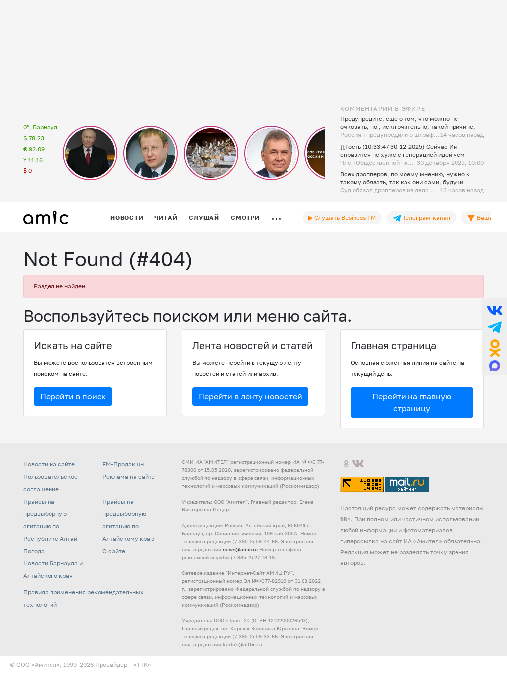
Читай (165, 217)
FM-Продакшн (123, 464)
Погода (34, 551)
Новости (126, 217)
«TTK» (142, 664)
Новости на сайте (49, 464)
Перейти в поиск (73, 396)
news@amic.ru (240, 549)
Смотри (245, 217)
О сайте (113, 551)
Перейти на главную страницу (411, 402)
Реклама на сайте (128, 476)
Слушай (204, 217)
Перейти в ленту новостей (250, 396)
